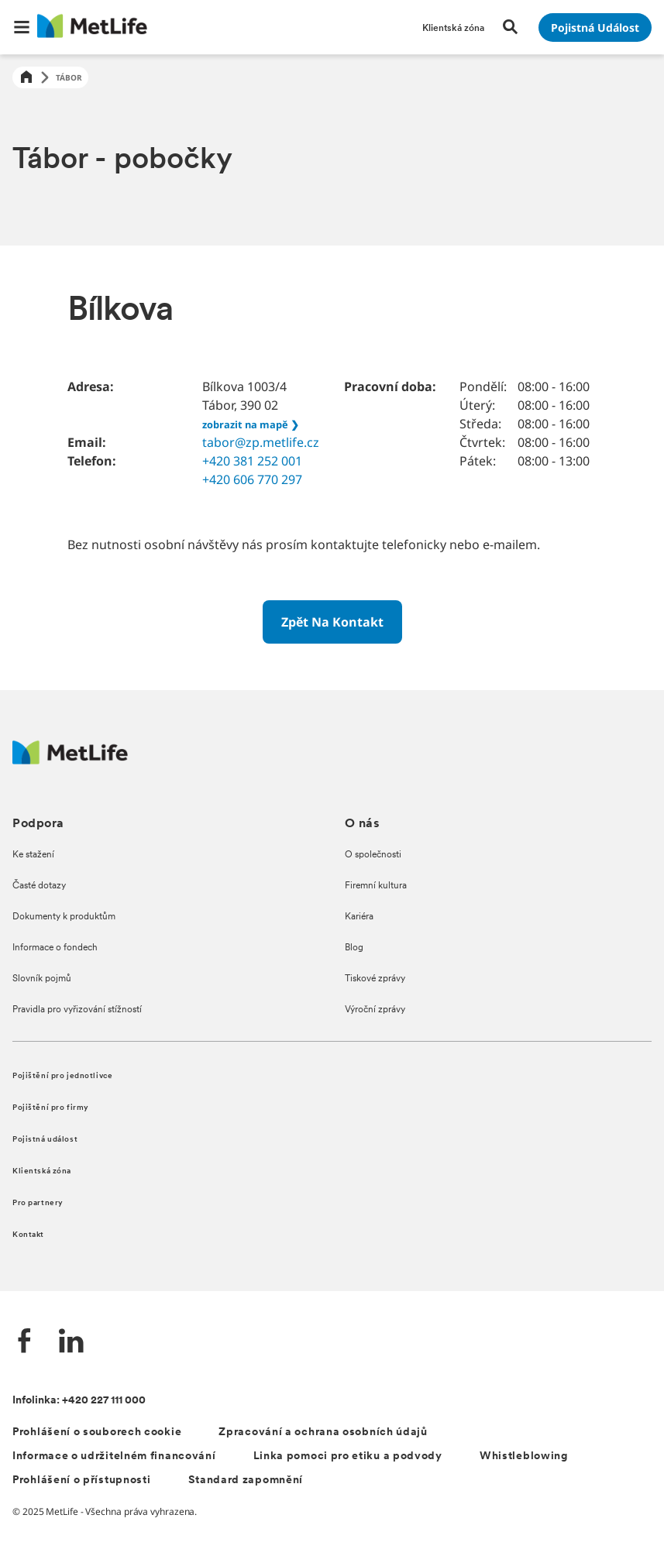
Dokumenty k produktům (63, 917)
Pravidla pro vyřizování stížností (77, 1010)
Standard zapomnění (246, 1480)
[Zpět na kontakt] (332, 622)
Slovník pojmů (41, 979)
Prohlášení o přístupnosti (81, 1480)
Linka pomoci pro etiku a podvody (347, 1456)
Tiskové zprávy (375, 979)
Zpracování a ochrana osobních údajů (323, 1432)
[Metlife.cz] (70, 760)
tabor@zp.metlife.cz (260, 442)
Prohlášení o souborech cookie (96, 1432)
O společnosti (373, 855)
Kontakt (28, 1235)
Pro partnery (38, 1203)
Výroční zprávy (375, 1010)
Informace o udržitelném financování (114, 1456)
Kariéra (359, 917)
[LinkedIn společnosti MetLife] (71, 1342)
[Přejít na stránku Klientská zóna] (453, 27)
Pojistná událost (44, 1139)
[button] (21, 27)
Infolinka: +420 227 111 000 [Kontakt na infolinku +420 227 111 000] (79, 1401)
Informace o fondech (55, 948)
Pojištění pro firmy (50, 1108)
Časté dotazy (39, 886)
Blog (354, 948)
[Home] (26, 78)
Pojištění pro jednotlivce (62, 1076)
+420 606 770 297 (252, 479)
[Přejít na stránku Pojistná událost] (595, 27)
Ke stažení (33, 855)
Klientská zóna (41, 1171)
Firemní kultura (376, 886)
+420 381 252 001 (252, 460)
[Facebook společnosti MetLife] (24, 1342)
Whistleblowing (524, 1456)
